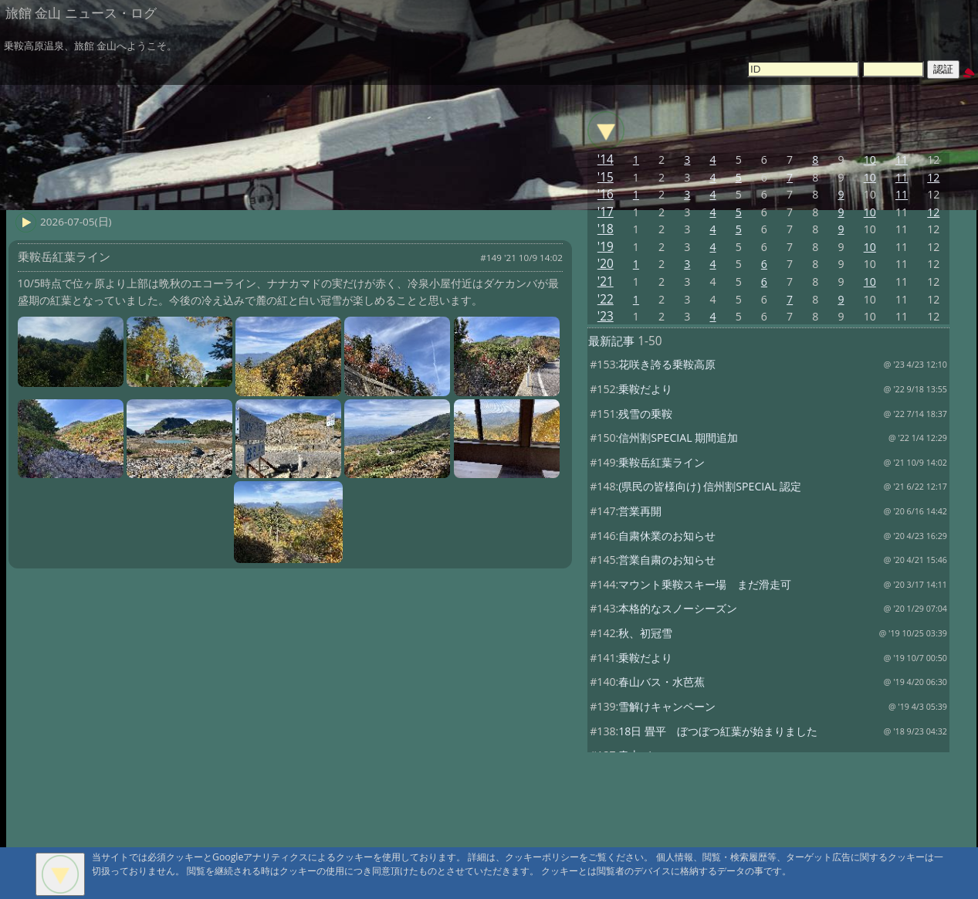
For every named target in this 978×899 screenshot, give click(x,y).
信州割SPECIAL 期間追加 (678, 437)
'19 (605, 247)
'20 (605, 264)
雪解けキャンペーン (667, 706)
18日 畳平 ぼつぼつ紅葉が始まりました (717, 731)
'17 (605, 212)
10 (870, 159)
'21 (605, 281)
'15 (605, 177)
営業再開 (640, 511)
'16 (605, 194)
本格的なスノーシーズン (677, 608)
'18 (605, 229)
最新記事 (611, 341)
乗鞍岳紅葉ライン (661, 462)
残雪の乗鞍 (645, 413)
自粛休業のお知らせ (667, 535)
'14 (605, 159)
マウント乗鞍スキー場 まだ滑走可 (704, 584)
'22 (605, 299)
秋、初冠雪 (645, 633)
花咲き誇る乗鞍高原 (667, 364)
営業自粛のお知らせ (667, 559)
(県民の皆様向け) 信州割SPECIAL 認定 (709, 486)
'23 (605, 316)
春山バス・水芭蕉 (661, 681)
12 (933, 177)
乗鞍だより (645, 389)
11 (901, 159)
